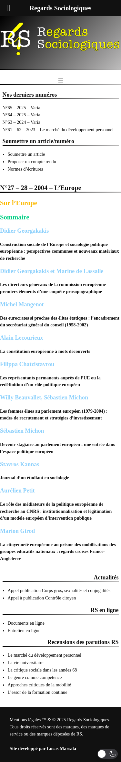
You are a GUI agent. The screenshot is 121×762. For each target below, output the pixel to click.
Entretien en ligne (24, 630)
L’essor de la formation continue (37, 692)
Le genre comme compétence (35, 677)
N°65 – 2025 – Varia (21, 107)
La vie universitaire (26, 662)
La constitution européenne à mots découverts (45, 351)
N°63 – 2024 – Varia (21, 122)
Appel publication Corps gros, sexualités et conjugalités (59, 590)
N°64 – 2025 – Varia (21, 114)
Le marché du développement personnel (44, 655)
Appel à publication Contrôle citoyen (42, 597)
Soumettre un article (26, 154)
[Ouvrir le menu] (61, 80)
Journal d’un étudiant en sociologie (34, 477)
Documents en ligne (26, 623)
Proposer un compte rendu (32, 161)
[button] (107, 754)
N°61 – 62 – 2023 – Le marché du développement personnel (58, 129)
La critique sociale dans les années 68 (42, 669)
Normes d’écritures (25, 169)
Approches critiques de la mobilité (39, 684)
